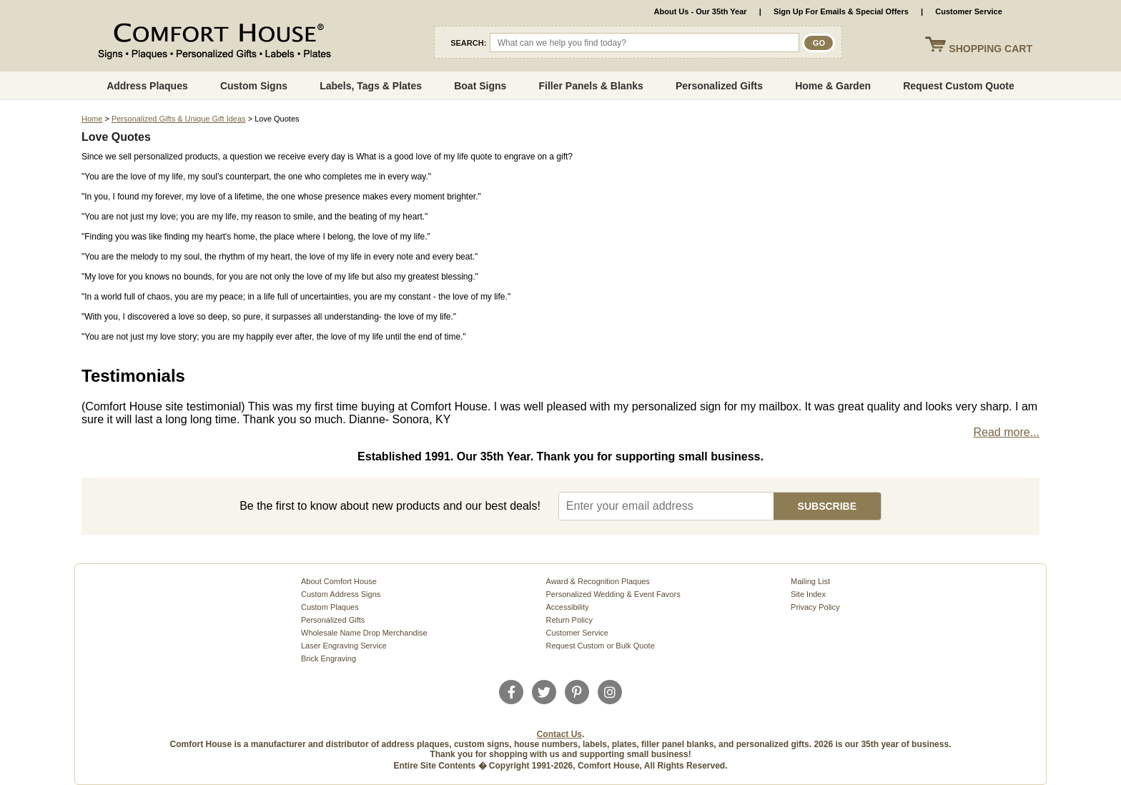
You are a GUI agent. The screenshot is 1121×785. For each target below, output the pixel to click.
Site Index (808, 594)
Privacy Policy (815, 607)
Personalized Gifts (719, 86)
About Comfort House (339, 581)
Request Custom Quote (958, 86)
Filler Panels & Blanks (590, 86)
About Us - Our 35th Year (700, 11)
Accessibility (567, 607)
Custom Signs (253, 86)
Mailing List (810, 581)
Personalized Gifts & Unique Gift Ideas (179, 118)
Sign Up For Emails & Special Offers (841, 11)
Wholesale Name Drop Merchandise (364, 632)
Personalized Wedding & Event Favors (613, 594)
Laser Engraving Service (344, 645)
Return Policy (569, 620)
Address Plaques (147, 86)
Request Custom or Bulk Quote (600, 645)
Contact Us (559, 734)
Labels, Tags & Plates (371, 86)
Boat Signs (480, 86)
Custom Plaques (330, 607)
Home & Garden (833, 86)
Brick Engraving (328, 658)
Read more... (1006, 432)
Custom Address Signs (340, 594)
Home (92, 118)
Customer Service (968, 11)
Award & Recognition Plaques (598, 581)
